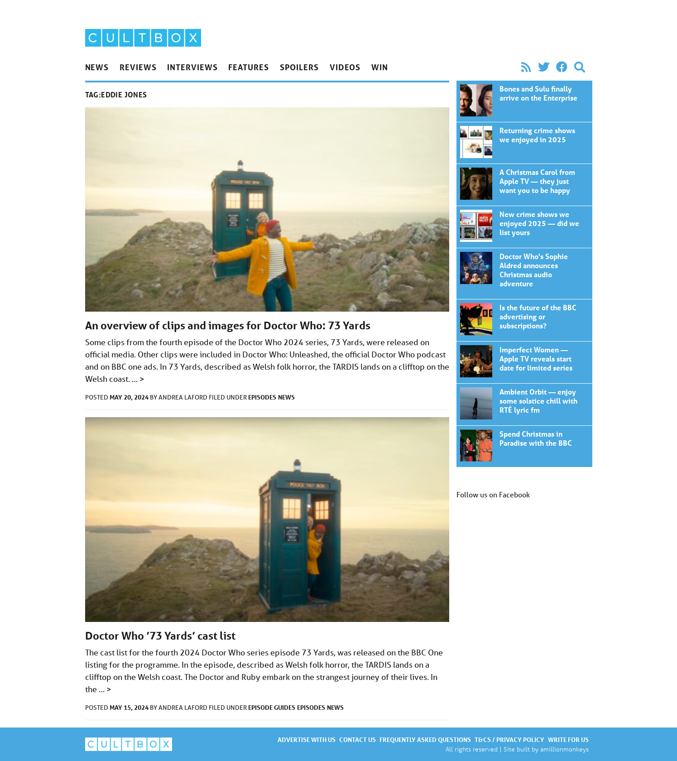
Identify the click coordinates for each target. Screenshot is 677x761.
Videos (345, 67)
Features (248, 67)
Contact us (357, 739)
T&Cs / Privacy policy (509, 739)
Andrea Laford (183, 397)
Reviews (138, 67)
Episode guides (271, 707)
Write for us (568, 739)
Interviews (192, 67)
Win (379, 67)
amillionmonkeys (564, 749)
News (97, 67)
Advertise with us (307, 739)
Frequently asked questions (425, 739)
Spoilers (299, 67)
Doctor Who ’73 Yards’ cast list (160, 635)
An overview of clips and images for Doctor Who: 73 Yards (227, 325)
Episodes (262, 397)
